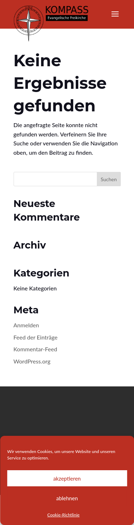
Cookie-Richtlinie (63, 514)
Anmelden (26, 325)
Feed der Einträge (36, 337)
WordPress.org (32, 361)
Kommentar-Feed (36, 349)
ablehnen (67, 498)
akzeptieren (67, 478)
